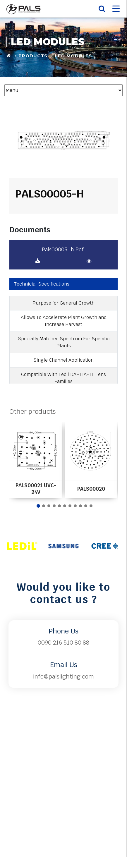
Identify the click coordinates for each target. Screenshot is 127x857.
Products (32, 56)
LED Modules (73, 56)
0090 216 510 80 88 (63, 642)
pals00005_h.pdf (63, 249)
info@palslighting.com (63, 676)
